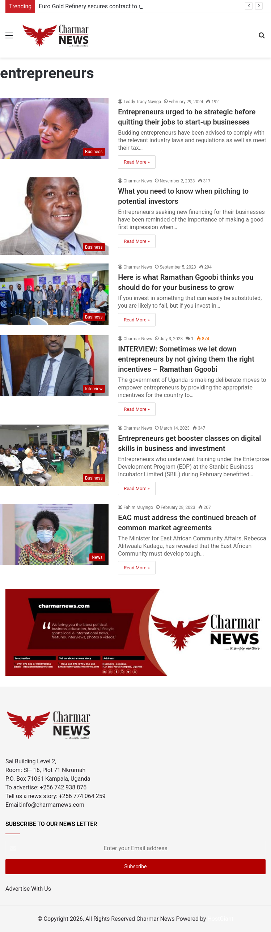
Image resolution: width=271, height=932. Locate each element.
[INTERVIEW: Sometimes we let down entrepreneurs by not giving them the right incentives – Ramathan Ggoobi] (54, 365)
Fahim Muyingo (138, 507)
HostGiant (220, 918)
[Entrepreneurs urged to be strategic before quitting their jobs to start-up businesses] (54, 128)
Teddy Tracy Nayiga (142, 101)
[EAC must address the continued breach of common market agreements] (54, 534)
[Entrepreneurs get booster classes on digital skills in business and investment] (54, 455)
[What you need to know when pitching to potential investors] (54, 216)
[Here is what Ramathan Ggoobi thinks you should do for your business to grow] (54, 294)
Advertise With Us (28, 888)
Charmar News (137, 181)
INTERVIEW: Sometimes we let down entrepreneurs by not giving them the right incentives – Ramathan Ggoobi (186, 359)
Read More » (137, 162)
